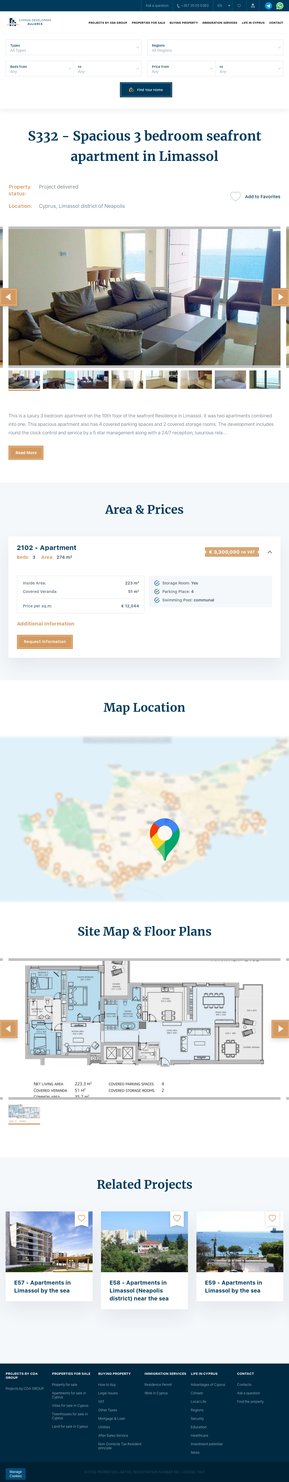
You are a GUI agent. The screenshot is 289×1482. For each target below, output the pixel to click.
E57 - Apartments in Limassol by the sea (42, 1286)
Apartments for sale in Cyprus (69, 1395)
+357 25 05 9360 (193, 6)
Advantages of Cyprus (208, 1385)
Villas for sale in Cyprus (70, 1406)
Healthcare (199, 1436)
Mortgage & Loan (111, 1419)
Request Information (45, 641)
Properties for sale (148, 22)
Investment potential (207, 1444)
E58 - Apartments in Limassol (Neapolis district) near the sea (139, 1290)
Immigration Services (219, 22)
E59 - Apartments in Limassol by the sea (233, 1286)
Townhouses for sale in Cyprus (70, 1416)
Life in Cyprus (253, 22)
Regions (197, 1410)
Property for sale (64, 1385)
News (195, 1453)
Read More (26, 452)
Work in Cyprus (156, 1393)
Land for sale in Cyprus (70, 1427)
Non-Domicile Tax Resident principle (119, 1446)
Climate (197, 1393)
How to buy (107, 1385)
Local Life (198, 1402)
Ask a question (157, 6)
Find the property (250, 1402)
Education (199, 1427)
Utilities (104, 1427)
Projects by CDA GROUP (108, 22)
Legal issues (108, 1393)
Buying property (184, 22)
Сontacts (244, 1385)
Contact (276, 22)
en (220, 6)
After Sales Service (113, 1436)
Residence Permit (158, 1385)
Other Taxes (107, 1410)
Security (197, 1419)
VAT (101, 1402)
